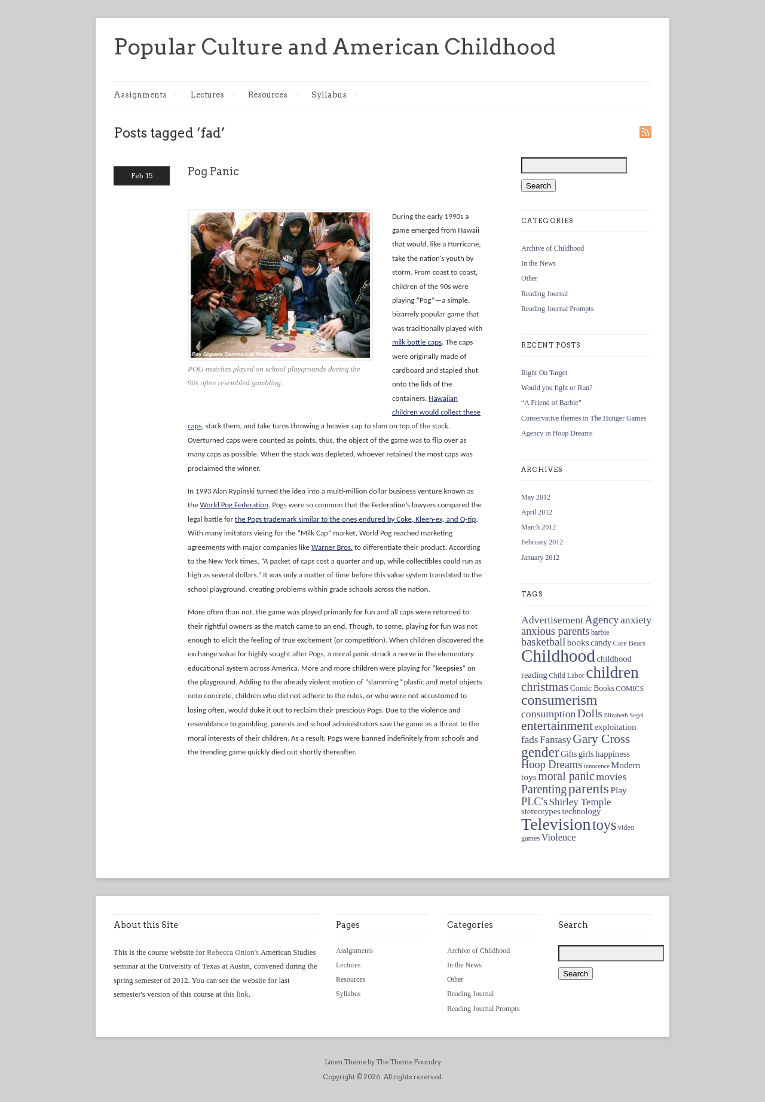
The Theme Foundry (408, 1062)
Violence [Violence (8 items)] (558, 837)
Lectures (213, 95)
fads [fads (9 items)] (529, 739)
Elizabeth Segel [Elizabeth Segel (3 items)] (624, 715)
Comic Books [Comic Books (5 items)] (592, 688)
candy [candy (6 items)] (600, 642)
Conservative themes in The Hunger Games (583, 418)
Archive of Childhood (552, 248)
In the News (538, 263)
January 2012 (540, 557)
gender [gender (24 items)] (540, 752)
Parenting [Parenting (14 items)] (544, 789)
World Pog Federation (234, 504)
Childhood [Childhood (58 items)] (558, 655)
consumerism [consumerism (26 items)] (559, 700)
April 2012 (536, 512)
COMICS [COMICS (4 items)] (630, 688)
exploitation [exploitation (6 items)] (616, 727)
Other (529, 278)
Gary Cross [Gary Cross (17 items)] (601, 739)
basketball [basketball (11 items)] (543, 642)
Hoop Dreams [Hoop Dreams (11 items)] (551, 765)
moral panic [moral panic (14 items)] (566, 776)
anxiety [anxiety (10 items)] (635, 620)
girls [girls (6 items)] (586, 754)
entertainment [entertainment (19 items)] (557, 726)
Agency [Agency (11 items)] (602, 620)
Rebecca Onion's (233, 952)
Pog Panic (213, 171)
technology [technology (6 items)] (581, 811)
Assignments (146, 95)
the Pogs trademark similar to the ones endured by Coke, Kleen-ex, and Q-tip (355, 519)
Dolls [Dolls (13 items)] (589, 713)
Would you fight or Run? (557, 387)
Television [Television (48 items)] (555, 824)
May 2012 (535, 497)
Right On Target (544, 373)
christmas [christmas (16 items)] (544, 686)
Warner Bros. (332, 547)
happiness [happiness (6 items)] (612, 754)
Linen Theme (345, 1062)
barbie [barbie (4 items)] (600, 632)
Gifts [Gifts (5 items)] (569, 754)
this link (236, 994)
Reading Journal (544, 294)
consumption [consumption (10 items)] (548, 714)
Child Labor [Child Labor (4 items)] (567, 675)
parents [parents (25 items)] (588, 788)
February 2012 (542, 542)
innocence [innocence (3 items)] (597, 766)
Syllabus (335, 95)
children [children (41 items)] (612, 672)
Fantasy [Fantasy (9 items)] (555, 739)
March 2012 (538, 527)
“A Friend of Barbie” (551, 402)
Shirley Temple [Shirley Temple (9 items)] (580, 802)
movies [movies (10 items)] (611, 777)
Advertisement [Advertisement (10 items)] (552, 620)
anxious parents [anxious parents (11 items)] (555, 631)
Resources (273, 95)
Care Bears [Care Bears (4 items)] (629, 643)
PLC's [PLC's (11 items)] (534, 802)
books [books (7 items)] (578, 642)
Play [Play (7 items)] (618, 790)
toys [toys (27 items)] (604, 825)
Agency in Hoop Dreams (557, 433)
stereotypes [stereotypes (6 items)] (541, 811)
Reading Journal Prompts (557, 309)
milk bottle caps (417, 341)
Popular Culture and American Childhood (335, 47)
